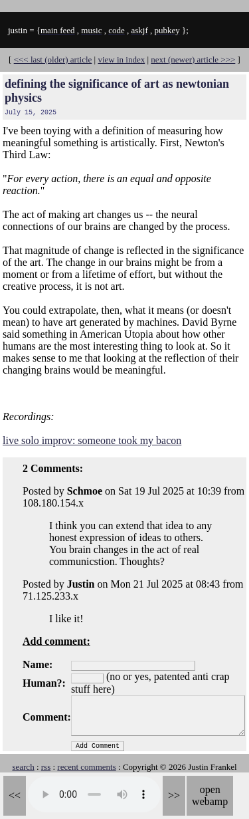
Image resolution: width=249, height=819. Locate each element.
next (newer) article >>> (193, 59)
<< (15, 795)
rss (45, 767)
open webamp (210, 795)
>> (174, 795)
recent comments (86, 767)
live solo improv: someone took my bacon (92, 440)
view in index (121, 59)
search (23, 767)
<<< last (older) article (53, 59)
